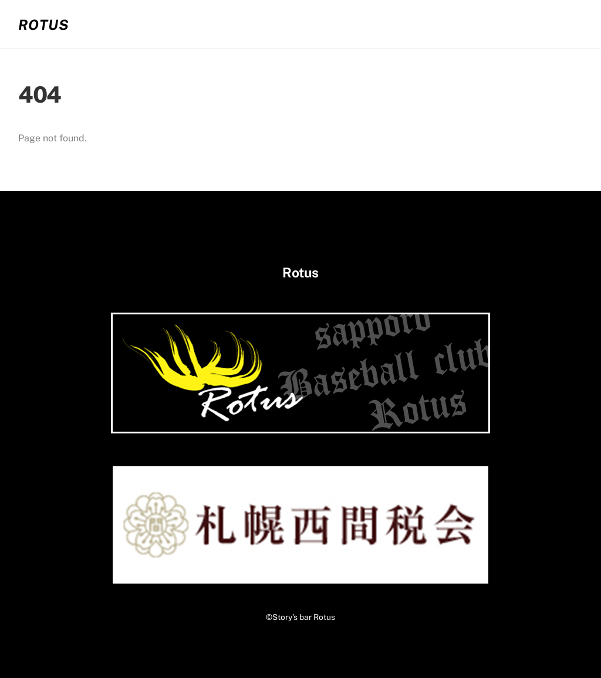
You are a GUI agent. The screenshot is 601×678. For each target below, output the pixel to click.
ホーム (191, 23)
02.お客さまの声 (397, 23)
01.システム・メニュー (283, 23)
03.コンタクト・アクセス (515, 23)
